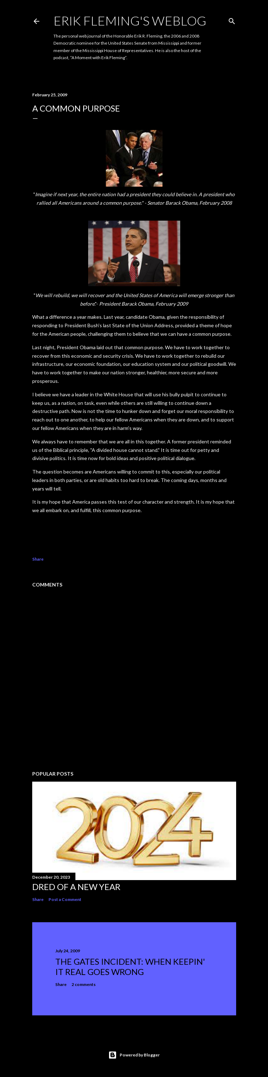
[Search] (232, 20)
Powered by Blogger (134, 1055)
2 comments (84, 984)
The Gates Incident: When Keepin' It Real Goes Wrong (130, 966)
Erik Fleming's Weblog (129, 20)
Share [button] (38, 559)
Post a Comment (65, 899)
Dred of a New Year (76, 887)
